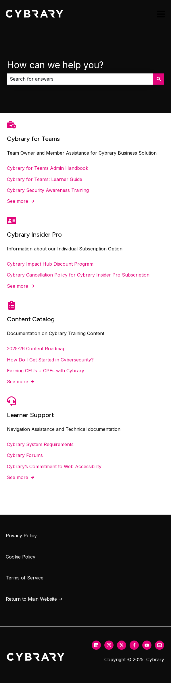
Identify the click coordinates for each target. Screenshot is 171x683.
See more (17, 201)
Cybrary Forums (25, 455)
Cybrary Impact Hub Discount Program (50, 263)
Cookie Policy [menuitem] (20, 557)
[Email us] (159, 645)
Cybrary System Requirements (40, 444)
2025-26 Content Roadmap (36, 348)
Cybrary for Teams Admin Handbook (47, 168)
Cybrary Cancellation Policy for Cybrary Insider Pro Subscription (78, 275)
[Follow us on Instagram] (109, 645)
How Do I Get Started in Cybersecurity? (50, 359)
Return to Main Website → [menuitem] (34, 599)
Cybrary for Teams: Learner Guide (44, 179)
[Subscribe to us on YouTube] (146, 645)
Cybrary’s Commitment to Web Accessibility (54, 466)
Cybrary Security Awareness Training (48, 190)
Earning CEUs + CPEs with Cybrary (45, 370)
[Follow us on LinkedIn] (96, 645)
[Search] (158, 78)
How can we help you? (55, 65)
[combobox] (80, 78)
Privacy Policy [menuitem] (21, 535)
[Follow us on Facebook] (134, 645)
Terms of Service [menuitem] (24, 578)
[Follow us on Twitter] (121, 645)
